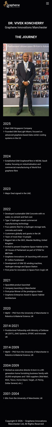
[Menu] (47, 3)
